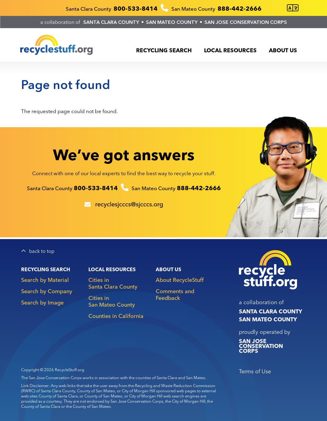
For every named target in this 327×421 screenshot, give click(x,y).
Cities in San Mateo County (111, 301)
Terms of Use (255, 371)
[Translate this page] (292, 8)
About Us (283, 50)
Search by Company (46, 291)
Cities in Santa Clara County (112, 283)
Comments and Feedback (175, 294)
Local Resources (230, 50)
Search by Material (45, 279)
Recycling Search (164, 50)
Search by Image (42, 302)
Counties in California (115, 315)
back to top (41, 251)
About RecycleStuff (180, 279)
